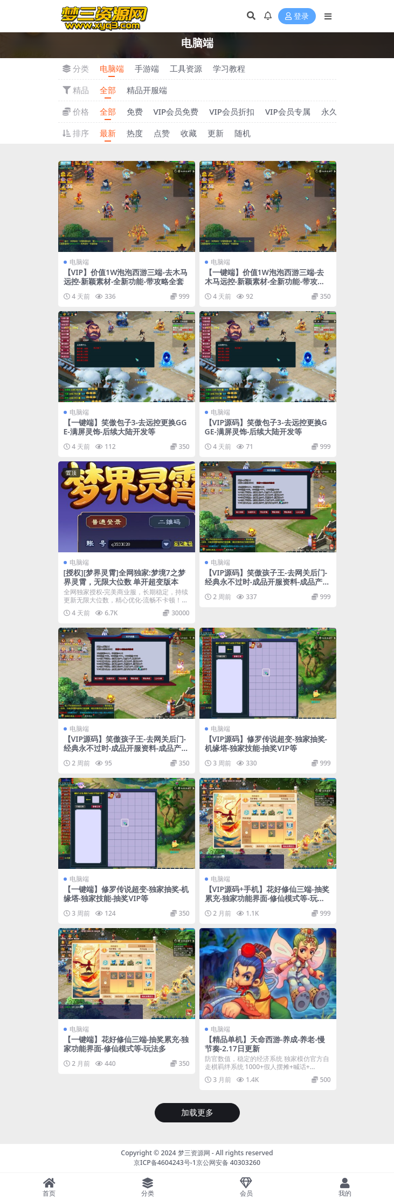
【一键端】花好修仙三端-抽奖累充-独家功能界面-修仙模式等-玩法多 (126, 1043)
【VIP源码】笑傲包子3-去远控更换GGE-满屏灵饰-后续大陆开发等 (266, 427)
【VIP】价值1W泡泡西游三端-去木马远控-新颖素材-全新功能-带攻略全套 (126, 276)
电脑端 (112, 68)
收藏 (189, 133)
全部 (108, 90)
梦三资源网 (194, 1152)
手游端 (147, 68)
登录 (297, 16)
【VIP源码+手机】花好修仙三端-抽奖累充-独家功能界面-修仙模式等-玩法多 (267, 898)
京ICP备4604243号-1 (165, 1162)
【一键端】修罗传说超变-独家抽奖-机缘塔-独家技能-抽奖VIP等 (126, 893)
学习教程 (229, 68)
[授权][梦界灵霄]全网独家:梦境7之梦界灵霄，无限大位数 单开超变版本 (124, 577)
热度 (135, 133)
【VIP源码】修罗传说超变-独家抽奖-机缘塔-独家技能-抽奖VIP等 (266, 743)
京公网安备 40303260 (228, 1162)
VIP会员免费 (176, 111)
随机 (242, 133)
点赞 (162, 133)
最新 (108, 133)
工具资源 (186, 68)
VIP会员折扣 (231, 111)
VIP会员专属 (287, 111)
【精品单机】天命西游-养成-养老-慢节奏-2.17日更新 (265, 1043)
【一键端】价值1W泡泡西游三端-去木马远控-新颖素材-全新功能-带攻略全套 (265, 281)
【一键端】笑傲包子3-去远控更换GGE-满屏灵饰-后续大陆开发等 (125, 427)
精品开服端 (147, 90)
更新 (216, 133)
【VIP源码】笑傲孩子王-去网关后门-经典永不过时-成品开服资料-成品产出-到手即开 (266, 581)
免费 (135, 111)
